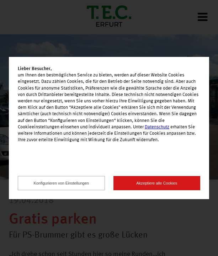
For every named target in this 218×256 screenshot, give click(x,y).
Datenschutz (157, 127)
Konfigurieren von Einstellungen (61, 183)
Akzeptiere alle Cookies (156, 183)
